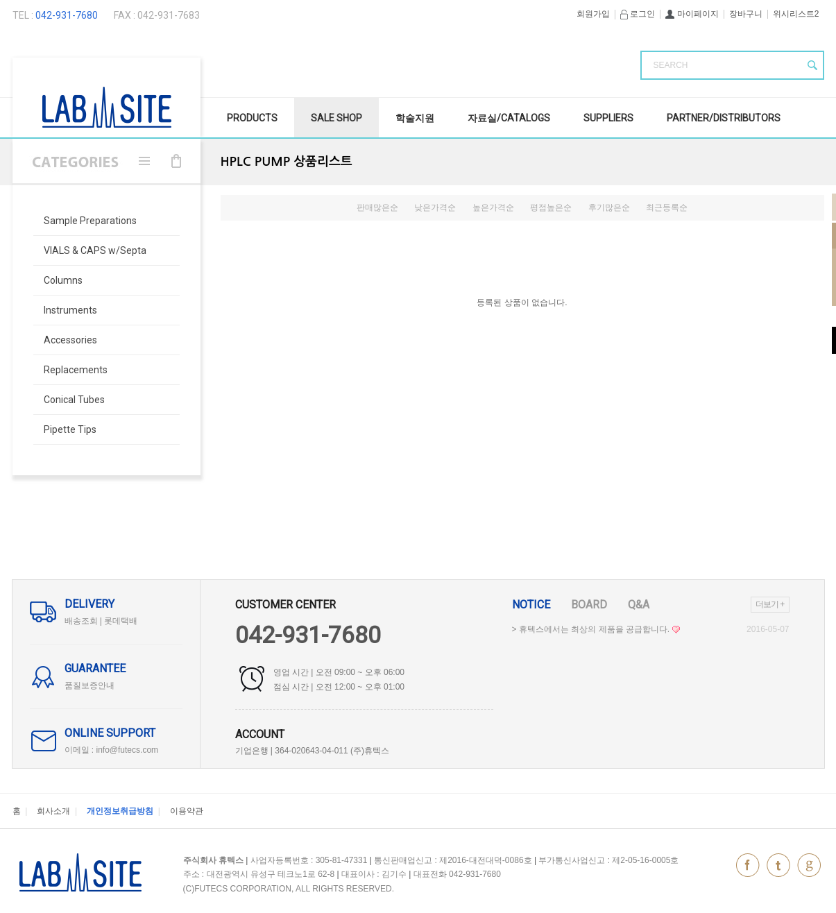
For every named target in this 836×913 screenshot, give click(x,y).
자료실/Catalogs (509, 117)
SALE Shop (336, 117)
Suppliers (608, 117)
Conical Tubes (74, 399)
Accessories (70, 339)
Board (589, 604)
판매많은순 (377, 207)
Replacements (76, 369)
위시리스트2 (796, 14)
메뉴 (144, 161)
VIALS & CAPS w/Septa (95, 250)
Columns (63, 280)
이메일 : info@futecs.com (112, 750)
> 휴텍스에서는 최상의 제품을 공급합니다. (596, 629)
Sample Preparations (90, 220)
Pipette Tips (70, 429)
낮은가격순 (435, 207)
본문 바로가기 (0, 0)
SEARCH (671, 65)
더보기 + (770, 604)
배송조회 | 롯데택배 (101, 621)
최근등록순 (667, 207)
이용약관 (186, 811)
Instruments (70, 310)
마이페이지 (691, 14)
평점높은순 (551, 207)
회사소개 (53, 811)
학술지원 (414, 117)
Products (252, 117)
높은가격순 (493, 207)
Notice (531, 604)
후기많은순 (609, 207)
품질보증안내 (89, 685)
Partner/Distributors (723, 117)
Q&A (638, 604)
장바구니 (745, 14)
